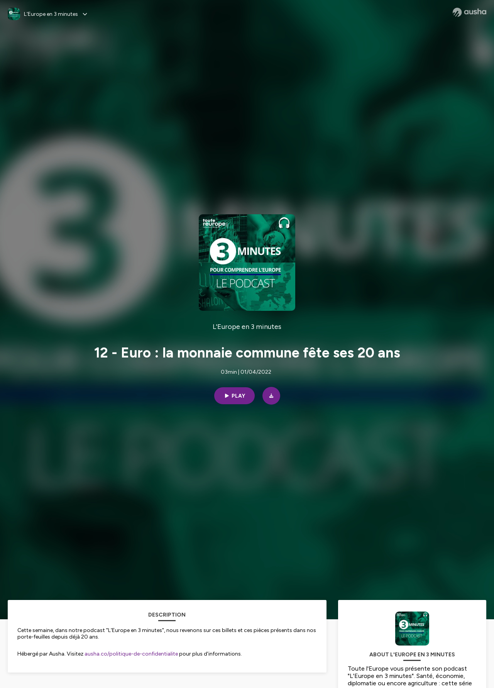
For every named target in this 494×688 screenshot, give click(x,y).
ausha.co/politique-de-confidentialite (131, 654)
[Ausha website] (469, 12)
